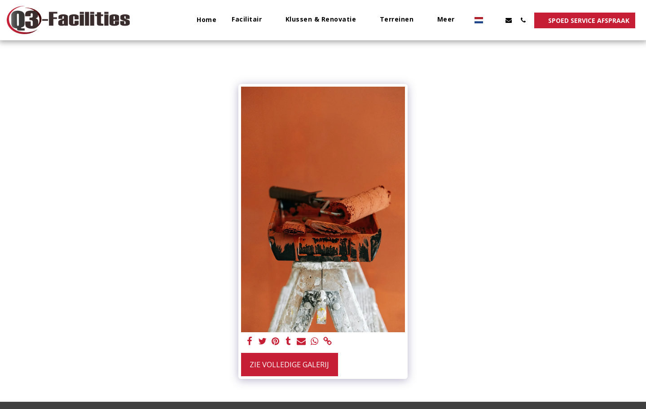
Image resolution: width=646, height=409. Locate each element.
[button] (250, 20)
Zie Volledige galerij (289, 364)
